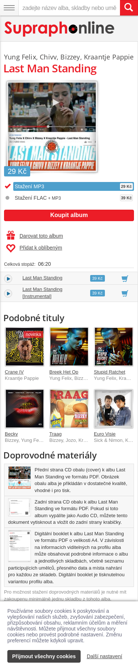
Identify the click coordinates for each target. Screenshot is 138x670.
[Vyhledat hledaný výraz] (129, 8)
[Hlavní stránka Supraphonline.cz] (60, 28)
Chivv (48, 56)
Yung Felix (20, 56)
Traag (55, 434)
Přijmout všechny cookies (44, 656)
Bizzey (70, 56)
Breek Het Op (63, 372)
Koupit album (69, 215)
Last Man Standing (42, 278)
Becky (11, 434)
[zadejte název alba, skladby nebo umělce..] (69, 8)
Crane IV (14, 372)
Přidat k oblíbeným (34, 248)
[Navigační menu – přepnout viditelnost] (9, 8)
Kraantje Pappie (109, 56)
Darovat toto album (35, 236)
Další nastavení (105, 656)
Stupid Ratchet (109, 372)
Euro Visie (105, 434)
